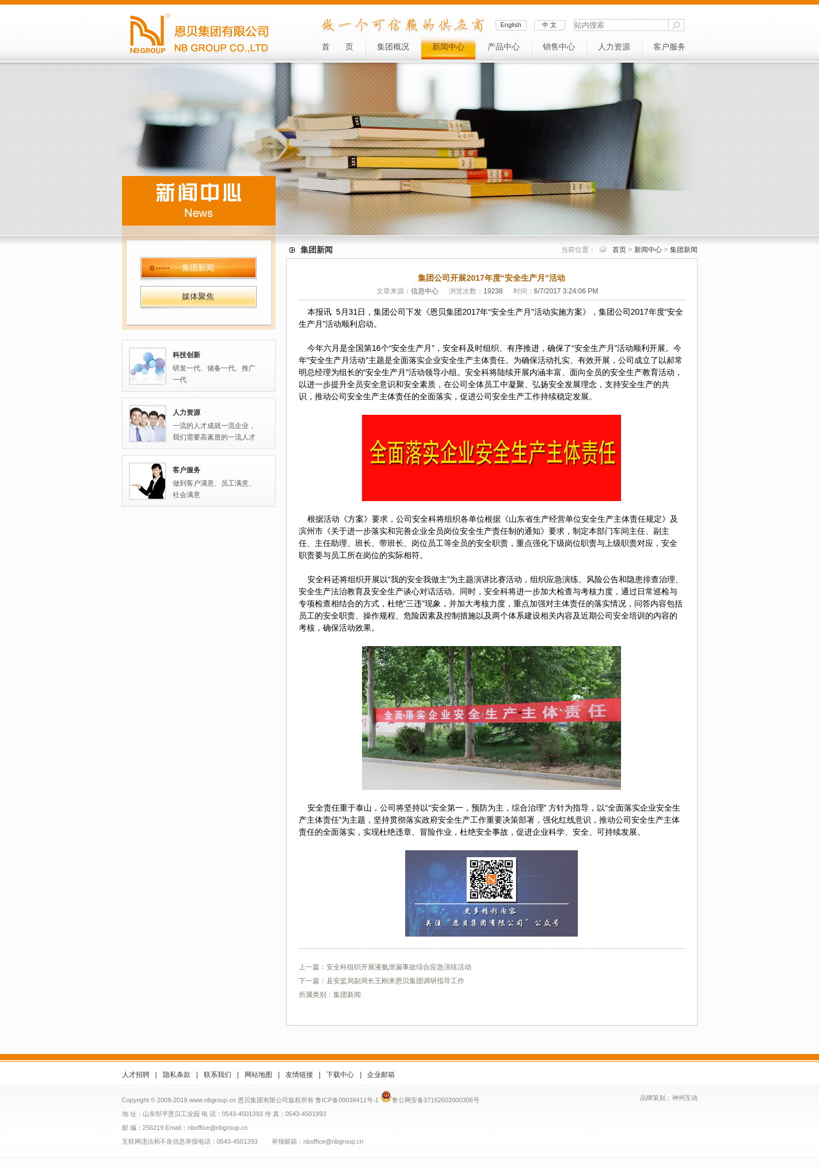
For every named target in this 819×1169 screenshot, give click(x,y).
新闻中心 (448, 46)
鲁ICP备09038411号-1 (347, 1100)
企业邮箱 (381, 1075)
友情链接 (299, 1075)
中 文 (549, 24)
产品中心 (503, 46)
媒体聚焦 (198, 296)
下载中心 (340, 1075)
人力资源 (614, 46)
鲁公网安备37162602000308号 (435, 1100)
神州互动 (685, 1097)
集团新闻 (198, 267)
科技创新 (186, 355)
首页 (619, 250)
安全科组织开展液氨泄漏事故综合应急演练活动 (398, 967)
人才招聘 (136, 1075)
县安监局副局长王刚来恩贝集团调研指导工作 (395, 981)
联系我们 (217, 1075)
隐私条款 (177, 1075)
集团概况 (393, 46)
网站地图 (258, 1075)
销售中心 (559, 46)
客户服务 (669, 46)
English (510, 24)
